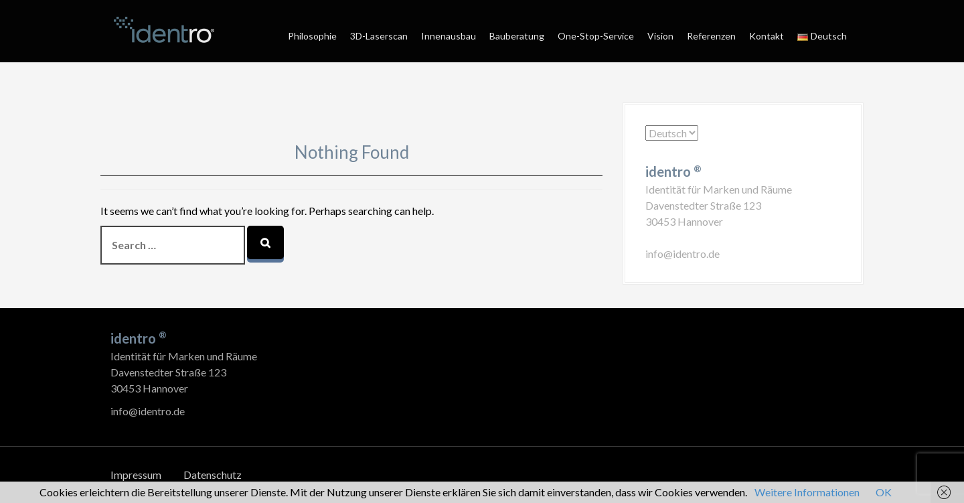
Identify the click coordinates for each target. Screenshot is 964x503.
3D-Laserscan (379, 36)
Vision (660, 36)
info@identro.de (682, 253)
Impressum (135, 474)
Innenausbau (448, 36)
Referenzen (711, 36)
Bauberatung (516, 36)
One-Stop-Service (596, 36)
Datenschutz (212, 474)
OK (884, 492)
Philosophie (312, 36)
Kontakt (766, 36)
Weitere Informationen (807, 492)
